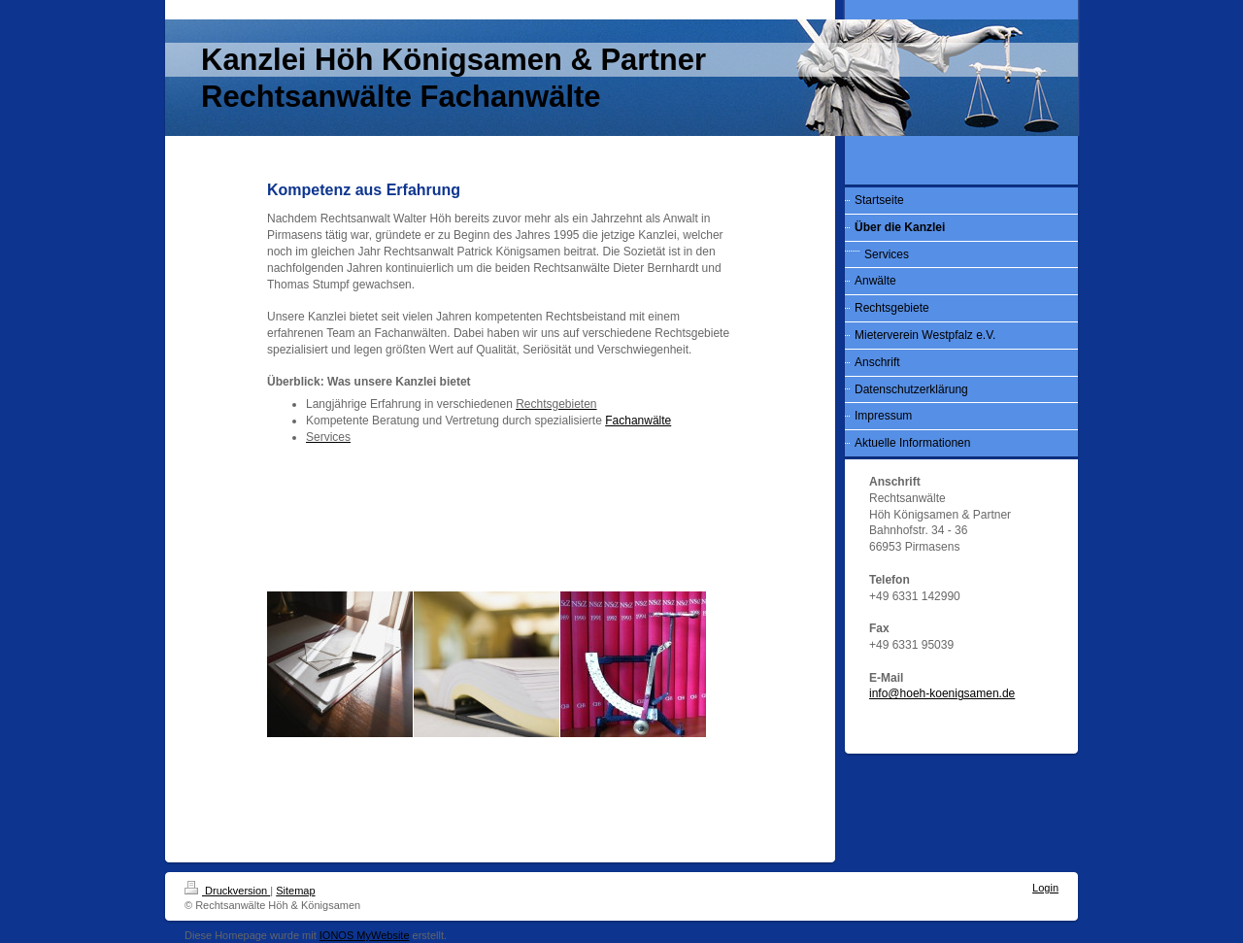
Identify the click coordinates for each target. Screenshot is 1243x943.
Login (1045, 887)
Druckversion (227, 890)
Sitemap (295, 890)
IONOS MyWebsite (364, 935)
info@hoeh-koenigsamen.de (942, 693)
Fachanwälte (638, 420)
